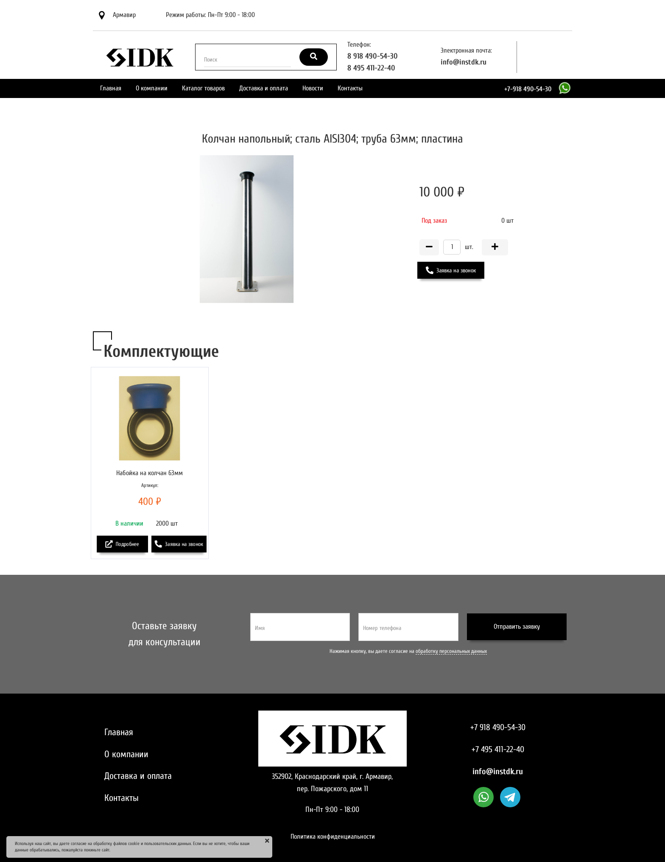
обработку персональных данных (451, 651)
